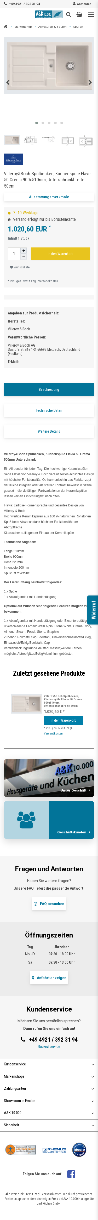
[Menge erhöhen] (23, 251)
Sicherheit (49, 1125)
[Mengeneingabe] (14, 253)
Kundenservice (49, 1064)
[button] (79, 14)
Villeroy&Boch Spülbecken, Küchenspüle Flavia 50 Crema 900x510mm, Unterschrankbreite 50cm (63, 701)
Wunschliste (20, 267)
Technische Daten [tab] (49, 410)
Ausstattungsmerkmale (49, 197)
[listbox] (26, 703)
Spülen (78, 27)
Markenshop (23, 27)
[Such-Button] (68, 14)
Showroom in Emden (49, 1100)
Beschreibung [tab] (49, 389)
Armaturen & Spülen (52, 27)
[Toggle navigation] (91, 14)
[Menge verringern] (23, 257)
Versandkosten (48, 281)
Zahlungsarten (49, 1088)
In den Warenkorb (60, 254)
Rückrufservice (49, 1046)
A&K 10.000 (49, 1112)
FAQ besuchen (49, 904)
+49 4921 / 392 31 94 (24, 4)
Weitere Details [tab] (49, 431)
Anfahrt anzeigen (49, 978)
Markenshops (49, 1076)
